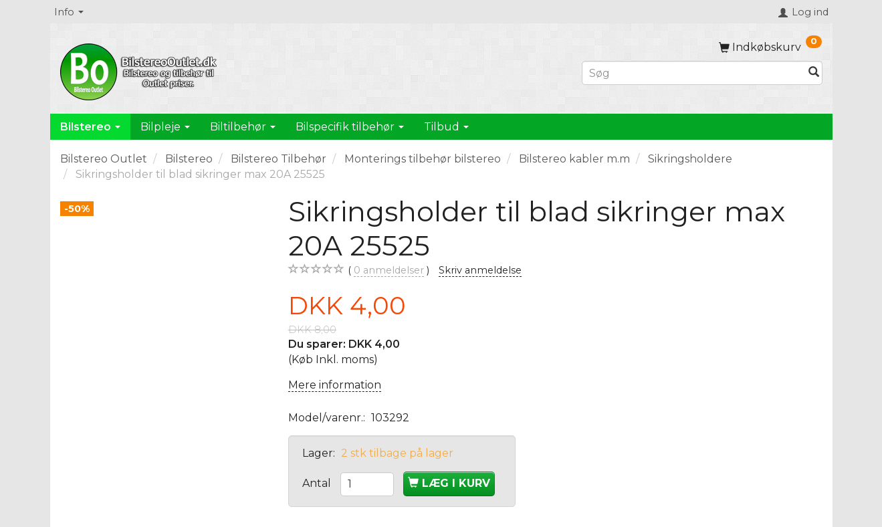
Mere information (334, 385)
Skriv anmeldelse (480, 270)
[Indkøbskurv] (770, 47)
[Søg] (813, 73)
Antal (318, 483)
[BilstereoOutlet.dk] (140, 69)
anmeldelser (389, 270)
